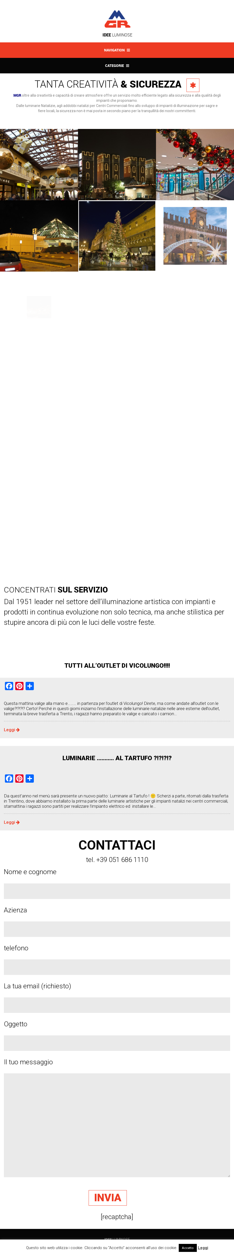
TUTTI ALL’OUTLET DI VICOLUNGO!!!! (117, 665)
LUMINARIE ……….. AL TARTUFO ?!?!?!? (117, 758)
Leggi (12, 729)
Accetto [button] (188, 1248)
